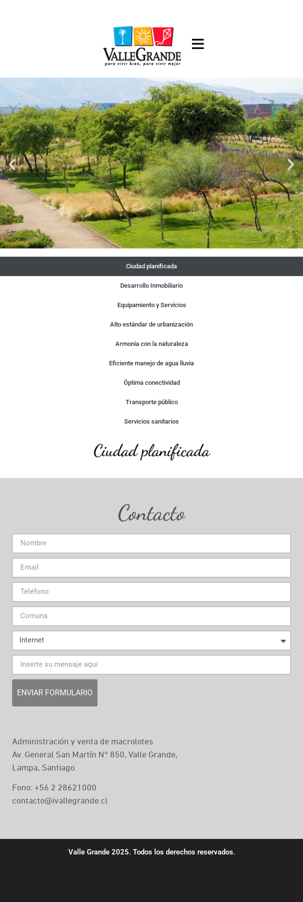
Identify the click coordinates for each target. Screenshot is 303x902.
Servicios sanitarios (151, 421)
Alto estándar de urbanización (151, 324)
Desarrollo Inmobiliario (151, 285)
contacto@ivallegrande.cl (60, 801)
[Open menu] (197, 44)
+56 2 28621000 (65, 788)
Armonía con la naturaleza (151, 343)
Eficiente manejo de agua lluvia (151, 363)
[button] (12, 164)
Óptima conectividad (152, 382)
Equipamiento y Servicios (151, 305)
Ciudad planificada (151, 266)
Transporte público (152, 402)
